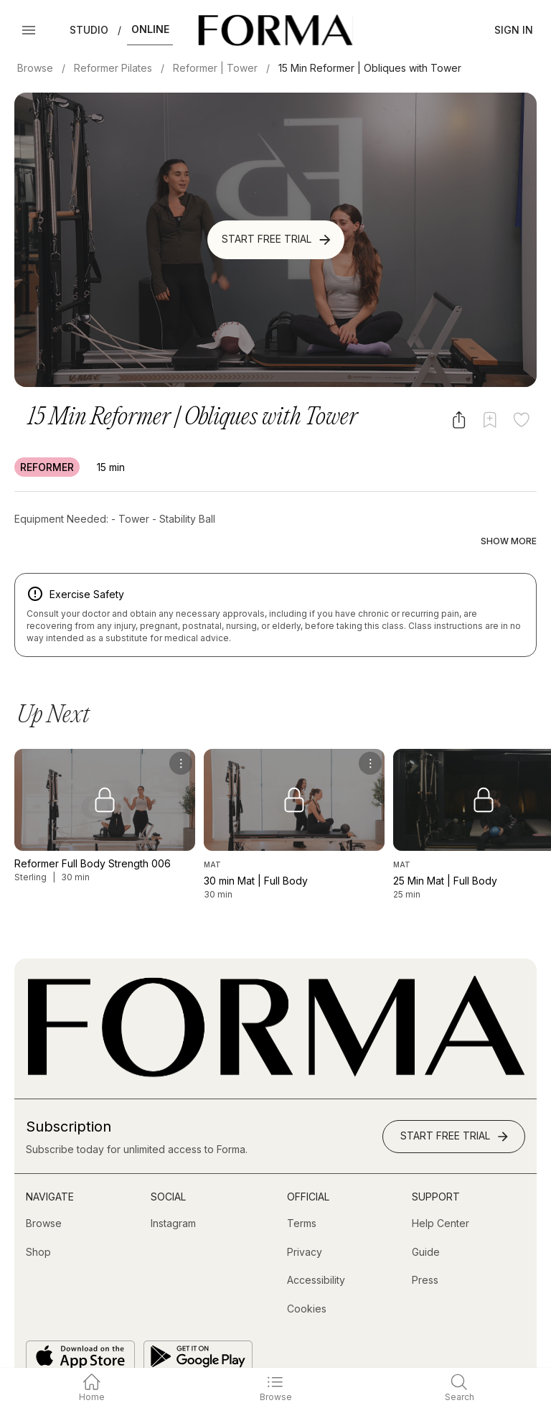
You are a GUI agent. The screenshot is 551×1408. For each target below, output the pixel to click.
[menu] (180, 733)
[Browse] (44, 1194)
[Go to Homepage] (275, 1044)
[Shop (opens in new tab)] (38, 1222)
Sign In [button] (513, 30)
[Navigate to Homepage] (275, 30)
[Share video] (458, 419)
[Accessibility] (316, 1250)
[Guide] (426, 1222)
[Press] (425, 1250)
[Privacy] (304, 1222)
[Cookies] (306, 1279)
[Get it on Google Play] (198, 1326)
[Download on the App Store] (80, 1326)
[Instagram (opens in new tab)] (173, 1194)
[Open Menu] (28, 30)
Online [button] (150, 29)
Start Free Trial (277, 240)
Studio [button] (89, 30)
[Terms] (301, 1194)
